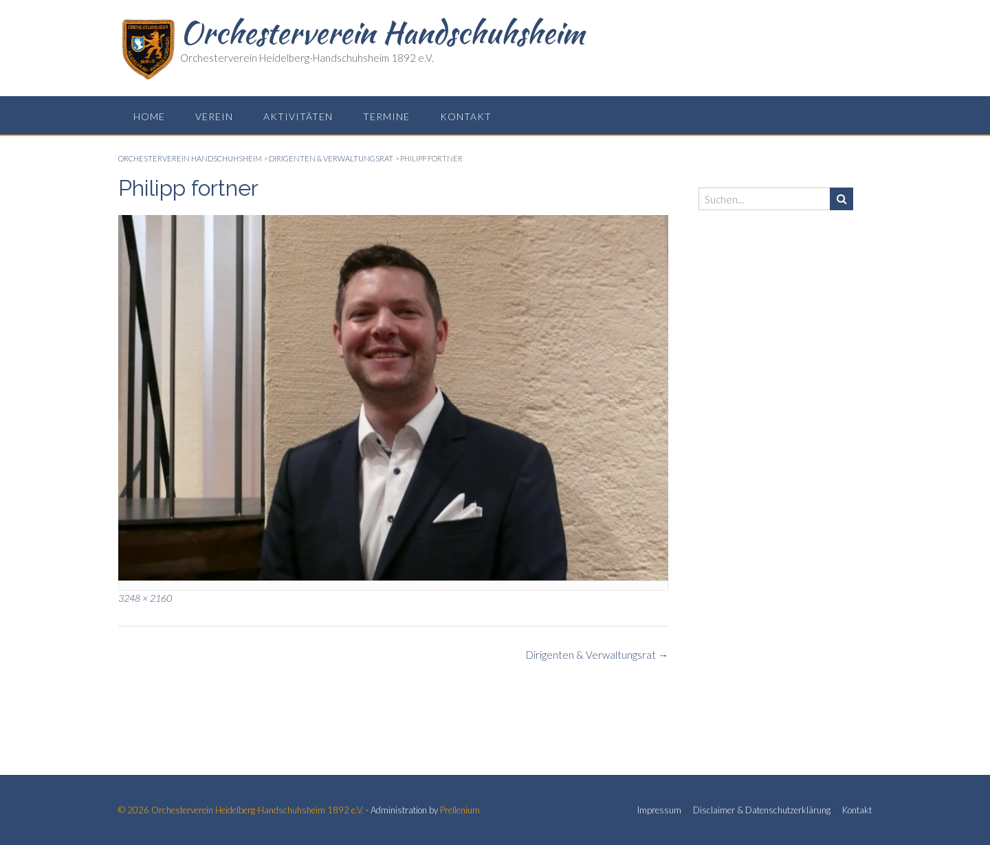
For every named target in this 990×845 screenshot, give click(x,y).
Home (149, 116)
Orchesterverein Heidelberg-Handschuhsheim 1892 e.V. (257, 809)
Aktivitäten (298, 116)
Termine (386, 116)
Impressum (659, 810)
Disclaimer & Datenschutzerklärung (761, 810)
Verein (214, 116)
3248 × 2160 (145, 598)
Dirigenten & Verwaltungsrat (597, 655)
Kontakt (466, 116)
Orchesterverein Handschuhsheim (382, 32)
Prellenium (460, 809)
